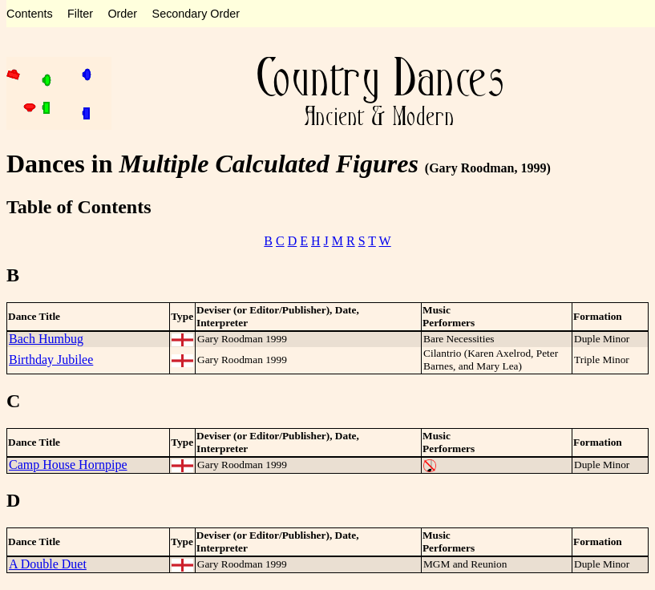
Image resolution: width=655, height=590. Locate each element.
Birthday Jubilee (51, 359)
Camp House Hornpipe (68, 464)
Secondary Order (196, 13)
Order (122, 13)
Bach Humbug (46, 339)
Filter (80, 13)
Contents (29, 13)
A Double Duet (48, 564)
